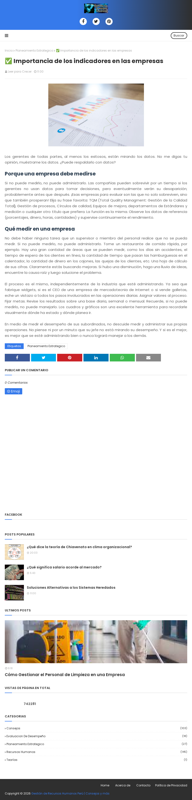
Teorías (96, 760)
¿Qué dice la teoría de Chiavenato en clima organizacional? (79, 547)
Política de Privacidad (171, 785)
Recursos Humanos (96, 752)
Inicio (9, 50)
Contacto (143, 785)
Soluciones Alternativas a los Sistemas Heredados (71, 587)
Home (105, 785)
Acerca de (122, 785)
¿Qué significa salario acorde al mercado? (64, 567)
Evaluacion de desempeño (96, 736)
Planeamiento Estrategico (34, 50)
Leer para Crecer (20, 71)
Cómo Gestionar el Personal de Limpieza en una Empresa (65, 675)
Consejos (96, 728)
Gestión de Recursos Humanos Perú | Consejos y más (70, 793)
